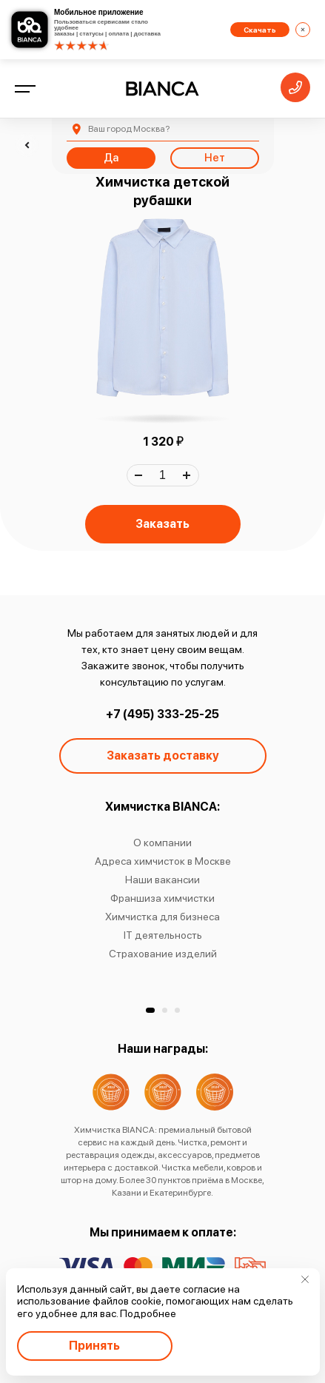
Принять (94, 1346)
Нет (214, 157)
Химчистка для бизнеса (162, 916)
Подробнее (148, 1313)
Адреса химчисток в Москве (163, 861)
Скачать (260, 29)
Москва (129, 129)
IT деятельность (163, 935)
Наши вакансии (162, 879)
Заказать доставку (163, 756)
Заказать (162, 524)
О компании (162, 842)
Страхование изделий (163, 954)
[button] (150, 1010)
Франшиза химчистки (162, 898)
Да (111, 157)
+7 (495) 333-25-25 (162, 714)
